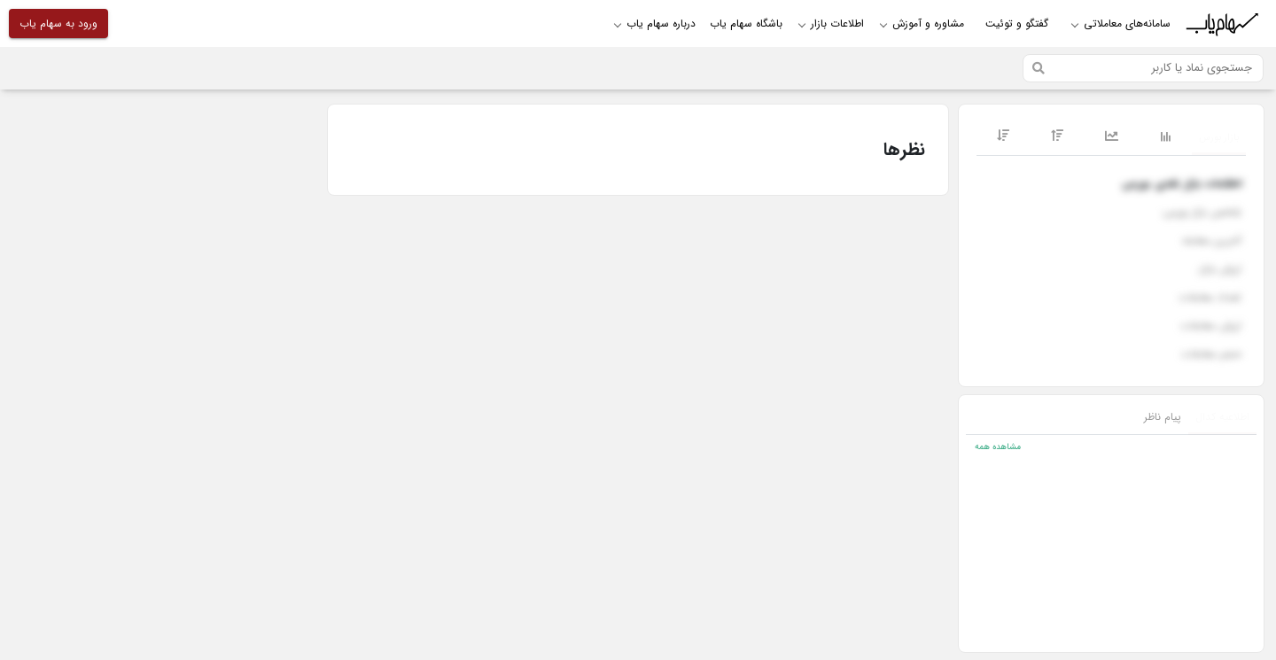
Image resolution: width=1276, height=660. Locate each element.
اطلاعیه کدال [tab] (1222, 416)
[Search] (1143, 68)
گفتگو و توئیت (1016, 23)
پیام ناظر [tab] (1162, 416)
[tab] (1219, 138)
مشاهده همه (998, 447)
